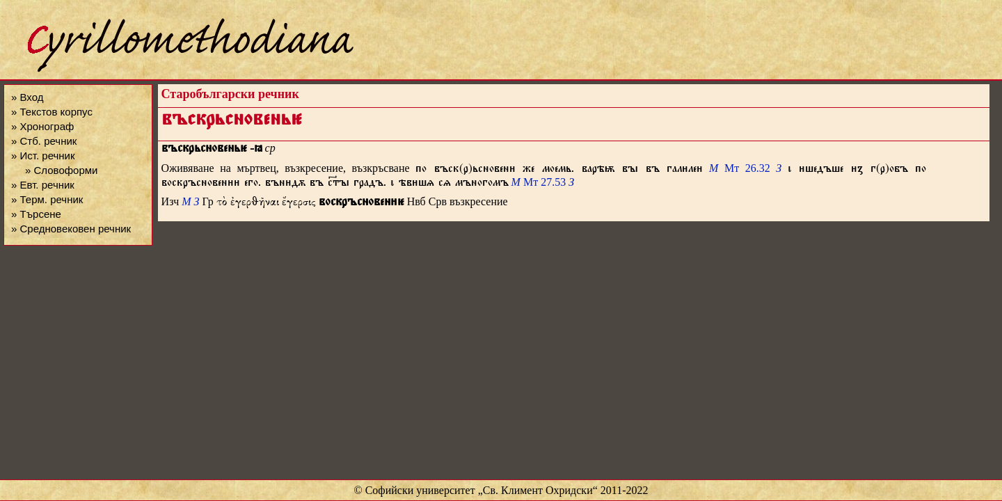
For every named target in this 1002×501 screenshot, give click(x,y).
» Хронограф (42, 126)
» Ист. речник (43, 155)
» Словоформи (61, 170)
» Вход (27, 97)
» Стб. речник (44, 141)
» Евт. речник (42, 185)
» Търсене (36, 214)
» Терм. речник (47, 199)
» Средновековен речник (71, 228)
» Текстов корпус (52, 112)
